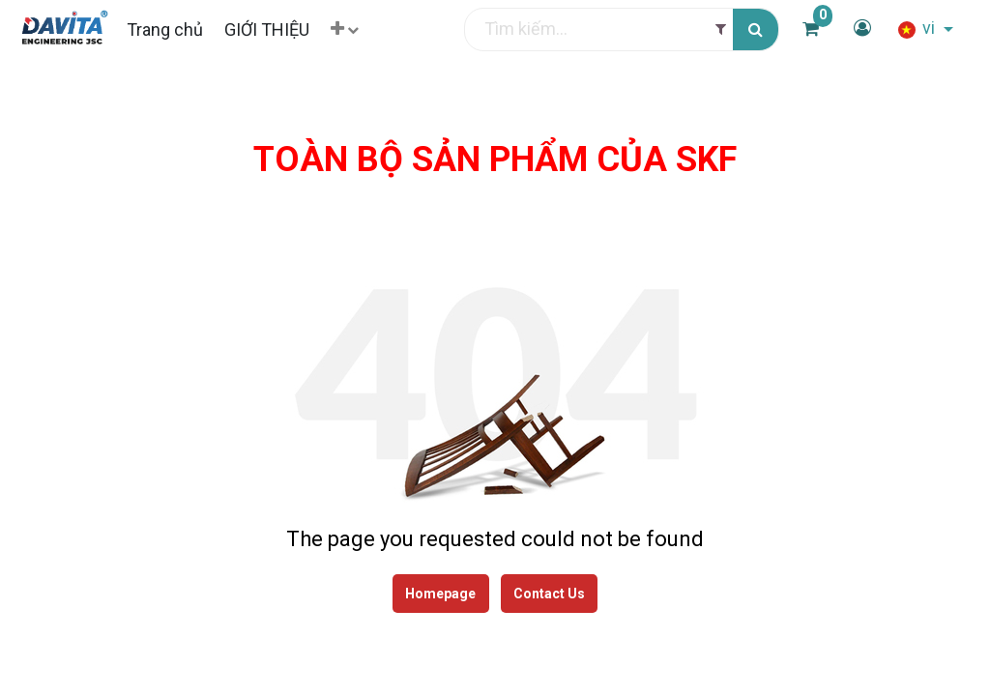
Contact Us (550, 594)
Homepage (440, 594)
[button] (357, 29)
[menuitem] (176, 29)
